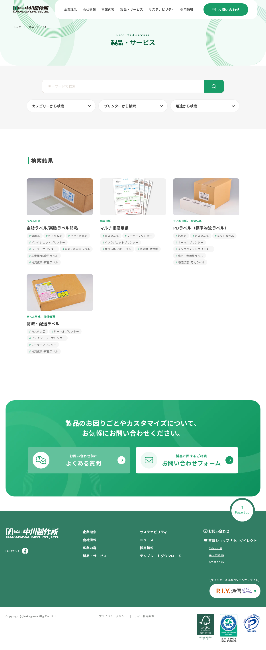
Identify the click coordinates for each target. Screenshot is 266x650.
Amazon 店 (216, 562)
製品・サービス (131, 9)
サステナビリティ (161, 9)
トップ (17, 27)
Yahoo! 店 (215, 548)
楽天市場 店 (216, 555)
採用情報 (186, 9)
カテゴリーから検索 (48, 106)
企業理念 (70, 9)
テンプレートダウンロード (161, 555)
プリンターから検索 (120, 106)
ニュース (147, 539)
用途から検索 (186, 106)
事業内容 (108, 9)
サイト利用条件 (144, 616)
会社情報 (89, 9)
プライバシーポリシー (113, 616)
